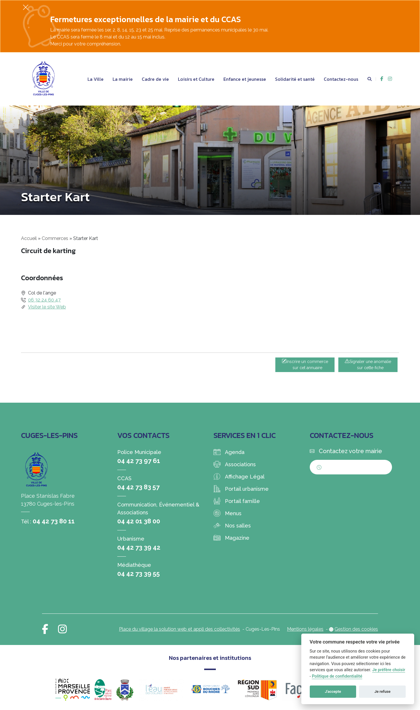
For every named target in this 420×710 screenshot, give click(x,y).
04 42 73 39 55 (138, 573)
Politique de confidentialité (337, 676)
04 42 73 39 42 (138, 547)
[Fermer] (25, 7)
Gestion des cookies (356, 629)
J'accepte (333, 691)
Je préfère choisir (388, 669)
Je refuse (382, 691)
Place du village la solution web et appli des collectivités (179, 629)
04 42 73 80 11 (54, 521)
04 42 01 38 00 (138, 521)
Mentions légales (305, 629)
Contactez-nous (341, 79)
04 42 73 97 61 (138, 460)
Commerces (55, 238)
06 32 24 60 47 (44, 300)
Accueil (29, 238)
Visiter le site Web (47, 307)
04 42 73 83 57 (138, 487)
